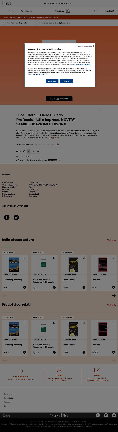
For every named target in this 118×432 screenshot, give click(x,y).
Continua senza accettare (85, 46)
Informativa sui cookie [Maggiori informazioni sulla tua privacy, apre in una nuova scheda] (83, 64)
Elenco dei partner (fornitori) (37, 74)
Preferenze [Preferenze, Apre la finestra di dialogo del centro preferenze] (52, 81)
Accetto (66, 81)
